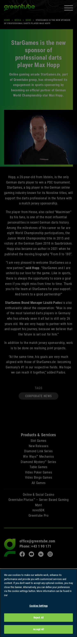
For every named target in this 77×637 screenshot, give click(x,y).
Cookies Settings (38, 606)
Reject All (38, 617)
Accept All (38, 629)
